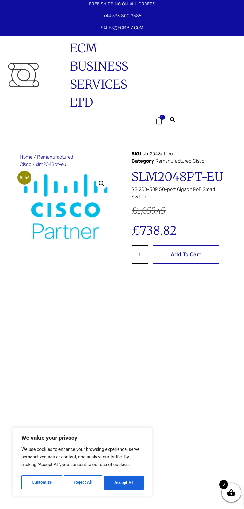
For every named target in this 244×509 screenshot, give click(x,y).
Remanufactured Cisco (179, 161)
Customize (41, 482)
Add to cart (186, 254)
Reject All (83, 482)
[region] (82, 463)
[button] (139, 121)
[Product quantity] (140, 254)
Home (26, 157)
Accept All (124, 482)
